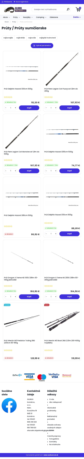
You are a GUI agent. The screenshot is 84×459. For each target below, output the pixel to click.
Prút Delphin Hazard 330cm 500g (18, 89)
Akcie (5, 17)
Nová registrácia (22, 2)
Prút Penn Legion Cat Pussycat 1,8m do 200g (61, 90)
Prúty (15, 17)
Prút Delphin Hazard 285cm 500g (18, 216)
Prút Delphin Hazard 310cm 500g (59, 216)
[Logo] (15, 9)
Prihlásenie (8, 2)
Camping (40, 17)
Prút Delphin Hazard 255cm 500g (59, 152)
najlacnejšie (8, 38)
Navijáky (27, 17)
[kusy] (10, 108)
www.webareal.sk (51, 457)
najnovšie (32, 38)
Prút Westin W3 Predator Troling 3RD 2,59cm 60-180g (19, 343)
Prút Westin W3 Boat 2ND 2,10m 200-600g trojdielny (60, 343)
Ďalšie (76, 17)
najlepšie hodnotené (47, 38)
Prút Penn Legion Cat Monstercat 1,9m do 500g (20, 153)
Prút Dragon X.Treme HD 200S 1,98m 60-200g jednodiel (62, 280)
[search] (68, 10)
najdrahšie (20, 38)
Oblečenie (54, 17)
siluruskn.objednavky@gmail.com (40, 432)
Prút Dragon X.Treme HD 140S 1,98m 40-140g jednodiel (21, 280)
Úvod (6, 22)
